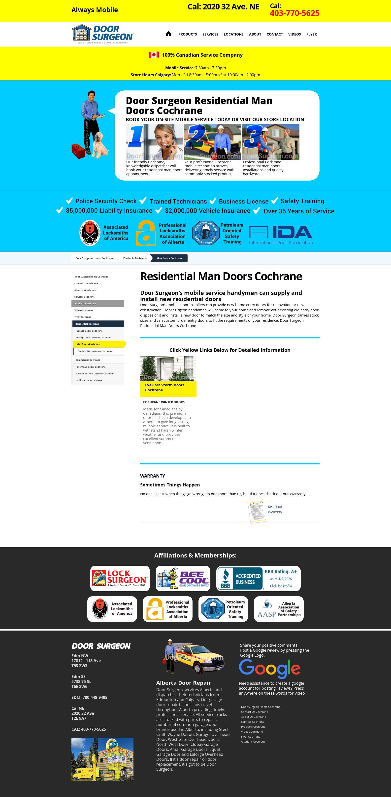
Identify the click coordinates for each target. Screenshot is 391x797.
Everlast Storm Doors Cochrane (95, 351)
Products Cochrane (135, 258)
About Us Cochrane (85, 290)
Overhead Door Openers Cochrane (95, 373)
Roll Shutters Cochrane (89, 380)
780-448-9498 (95, 697)
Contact (275, 34)
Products (187, 34)
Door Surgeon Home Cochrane (94, 258)
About (255, 34)
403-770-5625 (93, 729)
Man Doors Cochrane (170, 258)
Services (210, 34)
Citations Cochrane (253, 741)
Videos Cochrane (83, 310)
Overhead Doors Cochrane (90, 366)
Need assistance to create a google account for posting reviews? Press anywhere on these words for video (272, 688)
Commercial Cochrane (87, 359)
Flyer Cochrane (82, 317)
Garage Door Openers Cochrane (93, 337)
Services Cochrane (84, 296)
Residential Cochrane (87, 323)
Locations (234, 34)
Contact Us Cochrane (86, 283)
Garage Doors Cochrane (89, 330)
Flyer (311, 34)
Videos (294, 34)
